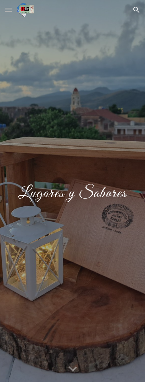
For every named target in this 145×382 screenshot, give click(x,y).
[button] (8, 9)
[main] (72, 191)
